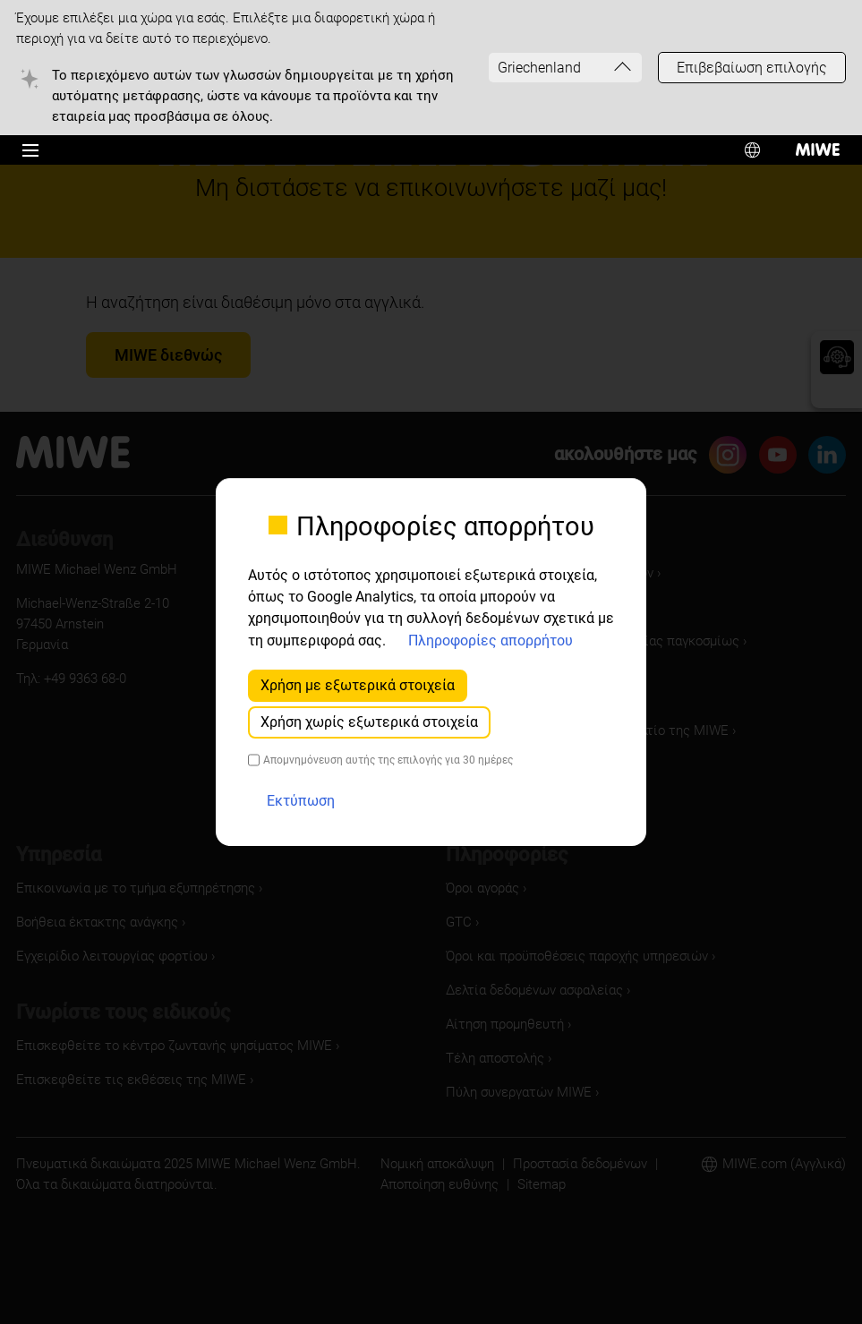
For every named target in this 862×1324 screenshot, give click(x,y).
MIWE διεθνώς (168, 355)
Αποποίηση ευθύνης (439, 1184)
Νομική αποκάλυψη (437, 1164)
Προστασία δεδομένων (580, 1164)
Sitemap (541, 1184)
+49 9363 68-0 (85, 679)
